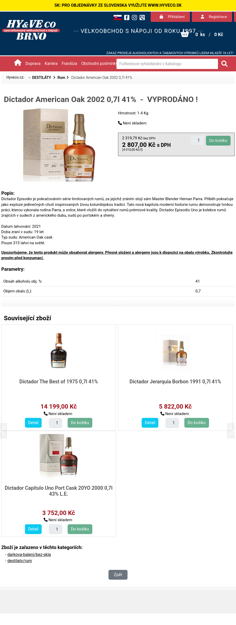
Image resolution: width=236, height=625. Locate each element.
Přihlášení (172, 16)
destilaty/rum (19, 560)
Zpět (118, 574)
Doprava (33, 63)
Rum (61, 77)
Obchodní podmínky (99, 63)
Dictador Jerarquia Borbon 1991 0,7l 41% (175, 382)
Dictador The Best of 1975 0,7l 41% (58, 382)
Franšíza (69, 63)
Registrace (214, 16)
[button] (7, 430)
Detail (33, 422)
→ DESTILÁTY (40, 77)
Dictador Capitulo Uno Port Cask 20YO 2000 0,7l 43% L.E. (58, 491)
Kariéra (51, 63)
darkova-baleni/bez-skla (29, 554)
